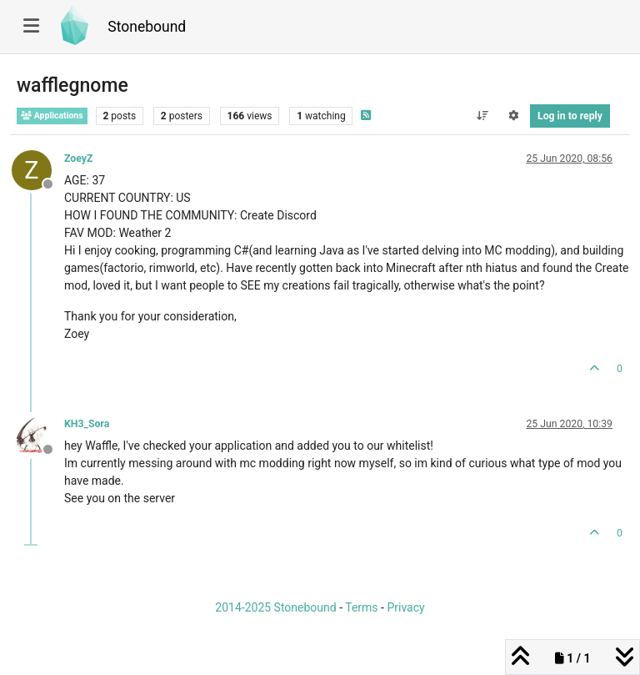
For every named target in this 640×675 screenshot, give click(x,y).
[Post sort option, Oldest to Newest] (482, 116)
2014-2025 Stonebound (275, 607)
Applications (52, 115)
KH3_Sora (86, 424)
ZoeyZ (78, 158)
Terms (361, 607)
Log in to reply (570, 116)
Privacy (405, 607)
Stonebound (147, 26)
